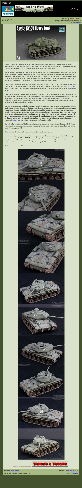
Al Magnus (78, 22)
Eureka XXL (72, 86)
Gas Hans (17, 120)
